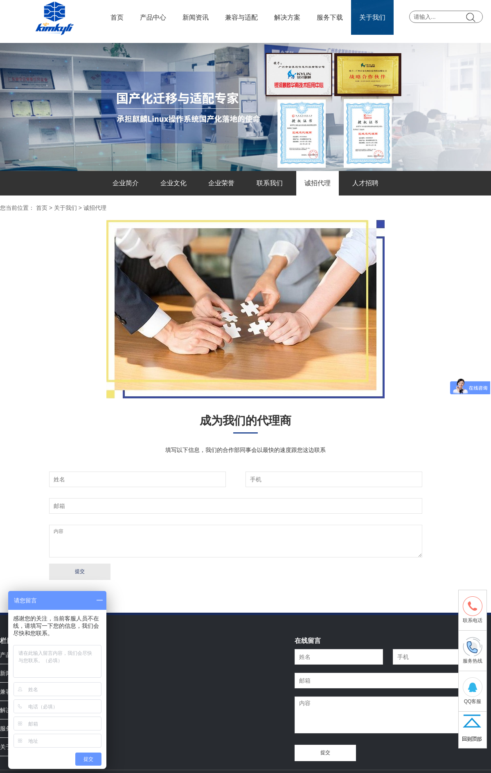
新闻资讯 (195, 17)
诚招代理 (317, 183)
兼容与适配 (241, 17)
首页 (117, 17)
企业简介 (126, 183)
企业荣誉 (221, 183)
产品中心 (153, 17)
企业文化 (173, 183)
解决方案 (287, 17)
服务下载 (330, 17)
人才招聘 (365, 183)
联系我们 (270, 183)
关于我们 (372, 17)
